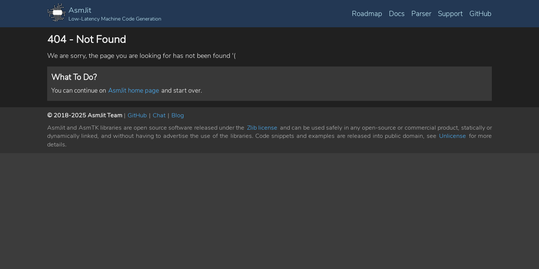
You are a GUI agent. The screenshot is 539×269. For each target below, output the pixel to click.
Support (450, 14)
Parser (421, 14)
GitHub (480, 14)
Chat (159, 115)
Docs (397, 14)
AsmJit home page (133, 90)
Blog (177, 115)
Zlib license (262, 128)
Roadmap (367, 14)
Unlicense (452, 136)
